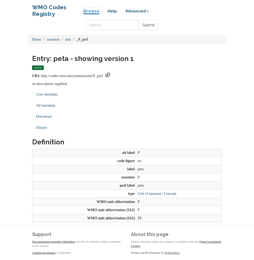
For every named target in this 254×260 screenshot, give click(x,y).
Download (43, 117)
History (41, 128)
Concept (170, 194)
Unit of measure (149, 194)
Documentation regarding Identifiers (53, 241)
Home (36, 39)
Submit (148, 25)
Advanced (137, 11)
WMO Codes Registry (49, 8)
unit (68, 39)
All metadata (45, 105)
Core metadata (46, 94)
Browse (91, 11)
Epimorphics (172, 252)
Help (112, 11)
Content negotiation (44, 252)
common (53, 39)
